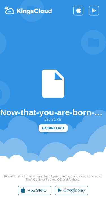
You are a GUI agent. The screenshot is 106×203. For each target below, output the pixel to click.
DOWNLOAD (53, 128)
